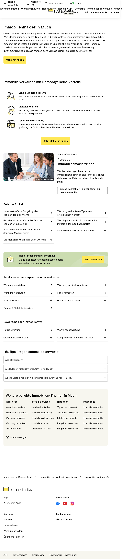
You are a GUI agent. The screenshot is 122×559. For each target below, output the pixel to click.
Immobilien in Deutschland (18, 477)
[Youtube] (65, 503)
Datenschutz (20, 555)
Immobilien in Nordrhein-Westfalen (55, 477)
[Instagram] (71, 503)
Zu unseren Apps (12, 503)
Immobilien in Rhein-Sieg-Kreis (98, 477)
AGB (5, 555)
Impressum (38, 555)
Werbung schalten (13, 531)
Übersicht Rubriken (13, 536)
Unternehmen (10, 525)
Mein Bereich (53, 3)
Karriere (7, 519)
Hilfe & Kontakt (64, 519)
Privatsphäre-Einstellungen (63, 555)
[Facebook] (58, 503)
